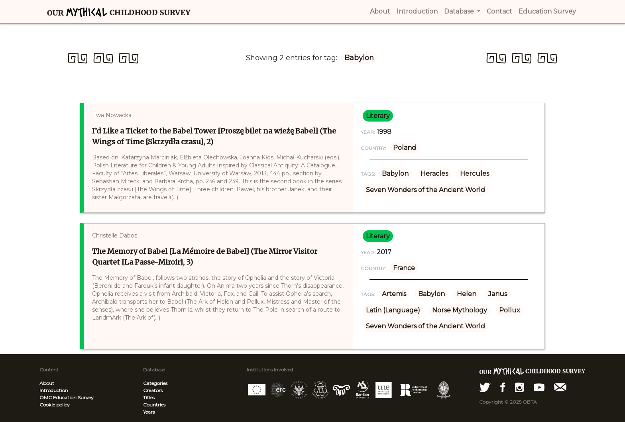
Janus (497, 294)
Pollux (509, 310)
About (46, 383)
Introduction (53, 390)
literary (378, 116)
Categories (155, 383)
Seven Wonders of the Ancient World (425, 190)
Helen (466, 294)
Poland (404, 147)
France (404, 268)
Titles (149, 397)
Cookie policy (54, 405)
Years (149, 412)
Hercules (474, 173)
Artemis (394, 294)
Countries (154, 405)
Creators (153, 390)
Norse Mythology (459, 310)
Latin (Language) (393, 310)
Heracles (434, 173)
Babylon (395, 173)
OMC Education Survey (66, 397)
